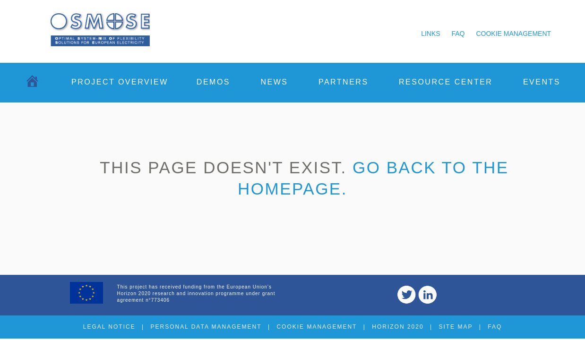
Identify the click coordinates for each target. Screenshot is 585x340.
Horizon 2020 (397, 326)
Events (541, 82)
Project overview (119, 82)
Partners (343, 82)
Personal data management (205, 326)
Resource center (445, 82)
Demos (213, 82)
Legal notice (109, 326)
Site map (456, 326)
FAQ (458, 33)
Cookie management (513, 33)
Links (430, 33)
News (274, 82)
